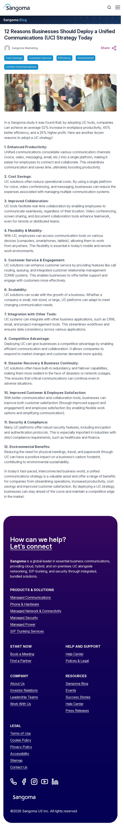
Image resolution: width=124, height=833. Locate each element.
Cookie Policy (20, 740)
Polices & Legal (77, 661)
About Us (17, 683)
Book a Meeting (22, 654)
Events (71, 690)
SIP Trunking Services (27, 631)
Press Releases (77, 710)
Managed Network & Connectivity (35, 611)
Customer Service (40, 58)
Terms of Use (20, 733)
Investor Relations (24, 690)
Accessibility (19, 754)
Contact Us (18, 767)
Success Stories (78, 697)
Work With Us (20, 704)
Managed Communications (30, 597)
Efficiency (64, 58)
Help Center (75, 654)
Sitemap (16, 760)
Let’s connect (31, 546)
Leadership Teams (24, 697)
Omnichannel (85, 58)
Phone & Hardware (24, 604)
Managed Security (24, 618)
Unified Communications (21, 66)
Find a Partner (20, 661)
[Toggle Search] (109, 7)
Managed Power (22, 624)
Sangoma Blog (77, 683)
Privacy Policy (21, 747)
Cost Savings (14, 58)
